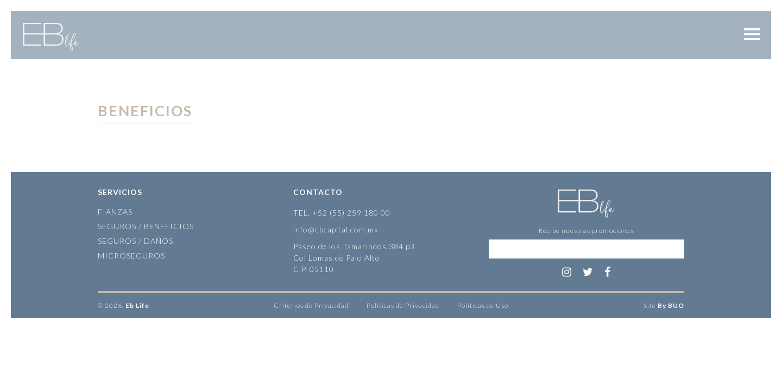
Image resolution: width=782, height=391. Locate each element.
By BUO (671, 305)
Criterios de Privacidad (311, 305)
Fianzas (115, 211)
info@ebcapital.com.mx (335, 229)
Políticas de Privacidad (403, 305)
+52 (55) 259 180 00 (351, 212)
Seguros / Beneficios (146, 226)
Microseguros (131, 255)
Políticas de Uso (482, 305)
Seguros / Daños (135, 240)
